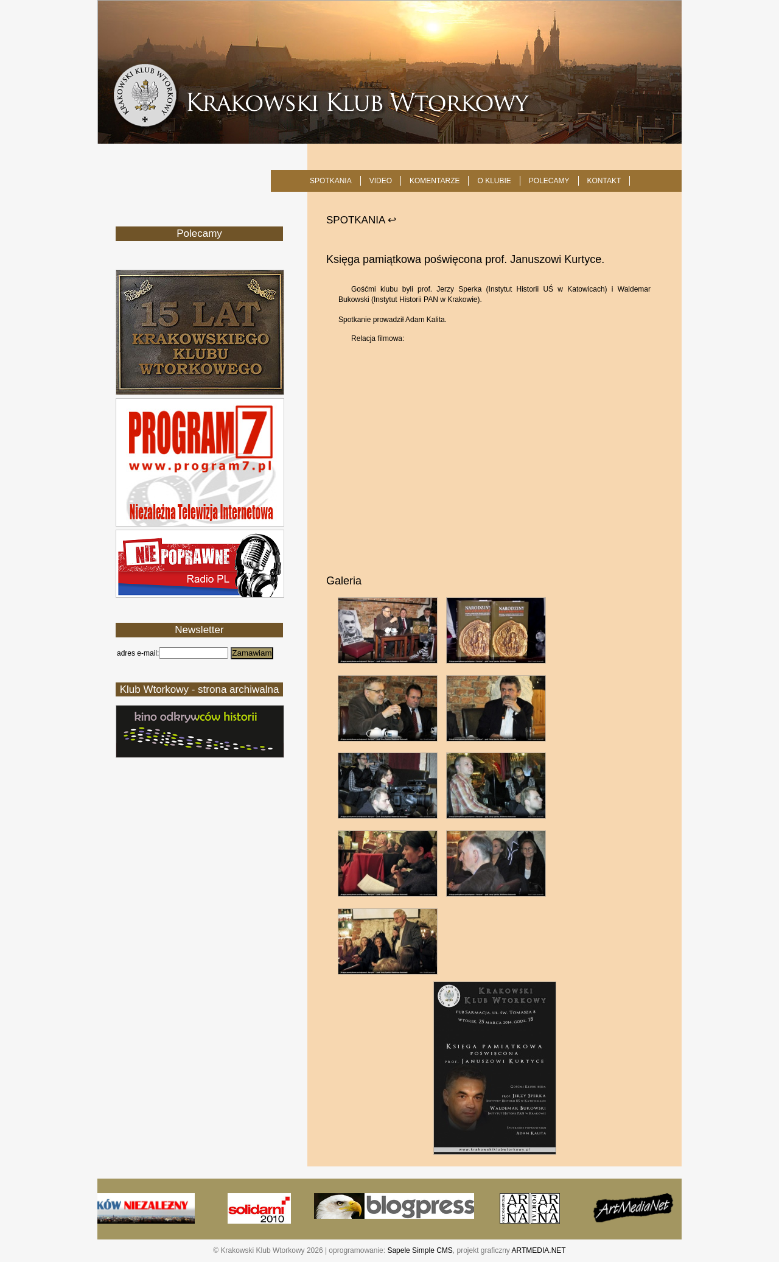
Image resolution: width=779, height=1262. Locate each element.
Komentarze (434, 181)
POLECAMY (549, 181)
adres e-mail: (138, 653)
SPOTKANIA (331, 181)
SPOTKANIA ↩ (361, 220)
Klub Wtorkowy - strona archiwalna (199, 689)
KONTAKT (604, 181)
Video (380, 181)
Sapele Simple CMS (419, 1250)
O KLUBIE (494, 181)
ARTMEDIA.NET (539, 1250)
